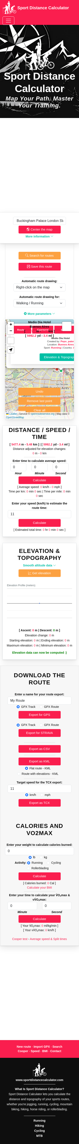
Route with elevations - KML (40, 773)
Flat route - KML (40, 768)
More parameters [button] (39, 313)
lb (34, 857)
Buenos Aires (66, 344)
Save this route (39, 266)
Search (57, 1046)
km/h (33, 795)
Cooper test (19, 939)
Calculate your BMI (39, 887)
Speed (35, 1051)
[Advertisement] (39, 165)
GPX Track (28, 706)
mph (47, 795)
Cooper (23, 1051)
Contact (55, 1051)
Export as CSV (39, 749)
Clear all (39, 410)
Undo (39, 391)
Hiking (39, 1125)
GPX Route (51, 706)
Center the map (39, 229)
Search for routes (39, 255)
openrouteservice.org (43, 413)
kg (45, 857)
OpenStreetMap (15, 417)
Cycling (56, 862)
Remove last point (39, 401)
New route (24, 1046)
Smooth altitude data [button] (39, 565)
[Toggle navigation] (8, 20)
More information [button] (39, 236)
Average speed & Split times (48, 939)
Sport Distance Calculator (36, 8)
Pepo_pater (67, 341)
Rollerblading (40, 868)
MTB (39, 1135)
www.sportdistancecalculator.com (39, 1080)
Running (56, 347)
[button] (61, 370)
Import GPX (41, 1046)
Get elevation (39, 573)
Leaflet (11, 413)
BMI (45, 1051)
